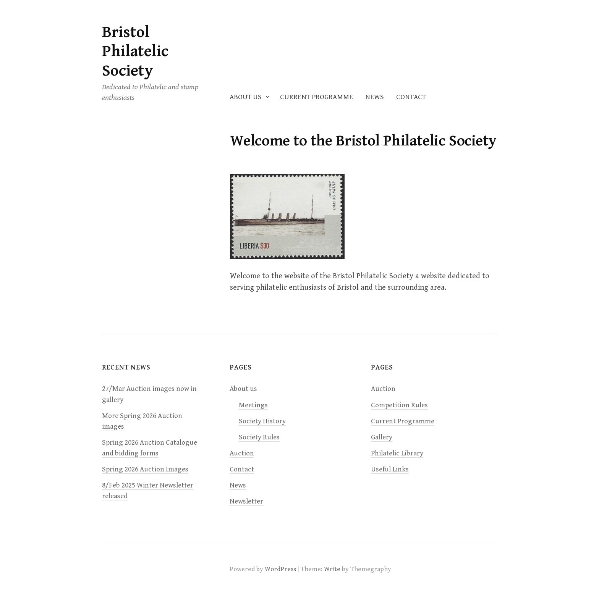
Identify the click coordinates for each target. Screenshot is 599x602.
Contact (411, 97)
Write (332, 569)
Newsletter (246, 501)
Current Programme (316, 97)
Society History (262, 421)
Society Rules (259, 437)
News (374, 97)
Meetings (253, 405)
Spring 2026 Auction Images (145, 469)
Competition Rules (399, 405)
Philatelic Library (397, 453)
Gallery (381, 437)
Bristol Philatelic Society (135, 51)
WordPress (280, 569)
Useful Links (390, 469)
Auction (242, 453)
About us (246, 97)
